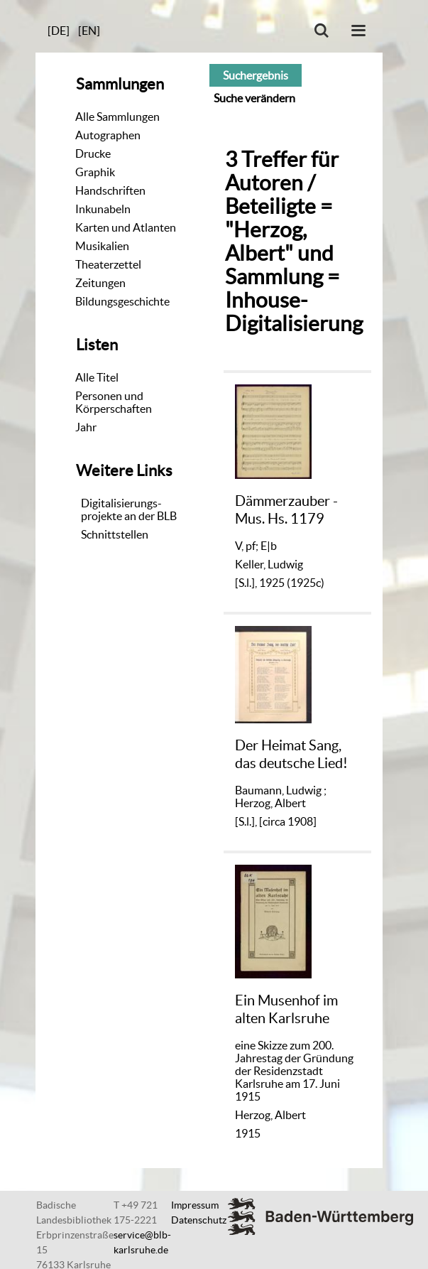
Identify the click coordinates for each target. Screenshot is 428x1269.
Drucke (93, 153)
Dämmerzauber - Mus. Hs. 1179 (286, 509)
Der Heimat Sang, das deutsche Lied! (291, 753)
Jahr (86, 427)
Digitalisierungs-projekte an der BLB (129, 509)
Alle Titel (97, 377)
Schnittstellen (114, 534)
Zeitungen (100, 282)
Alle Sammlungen (117, 116)
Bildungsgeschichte (122, 301)
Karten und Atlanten (125, 227)
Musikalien (102, 245)
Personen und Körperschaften (113, 402)
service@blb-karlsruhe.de (142, 1242)
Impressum (195, 1205)
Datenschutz (198, 1220)
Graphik (95, 172)
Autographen (108, 135)
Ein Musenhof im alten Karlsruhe (286, 1008)
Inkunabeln (103, 208)
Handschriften (110, 190)
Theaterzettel (108, 264)
